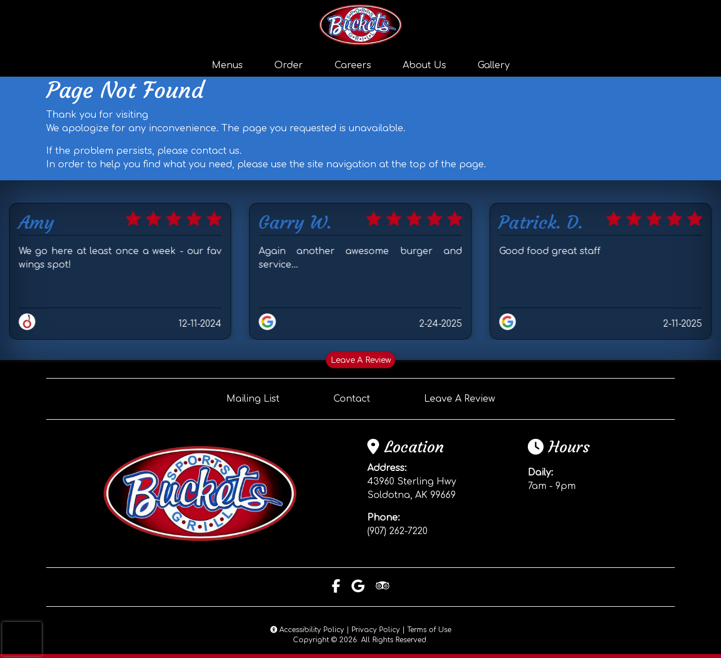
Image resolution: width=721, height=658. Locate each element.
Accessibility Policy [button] (307, 630)
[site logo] (360, 25)
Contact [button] (351, 399)
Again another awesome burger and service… (360, 258)
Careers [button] (353, 65)
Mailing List (252, 399)
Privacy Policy (375, 630)
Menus (227, 65)
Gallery (494, 65)
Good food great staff (549, 251)
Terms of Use (429, 630)
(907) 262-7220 (397, 531)
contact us (215, 151)
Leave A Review (361, 360)
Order (288, 65)
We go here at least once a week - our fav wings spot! (120, 258)
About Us (424, 65)
